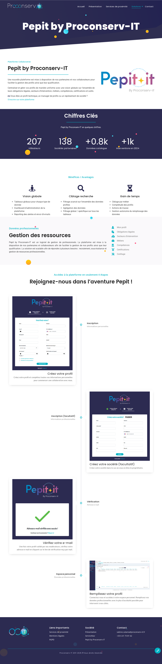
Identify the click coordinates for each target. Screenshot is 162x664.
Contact (149, 6)
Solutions (137, 6)
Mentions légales (56, 636)
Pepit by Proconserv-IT (95, 639)
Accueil (80, 6)
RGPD (51, 639)
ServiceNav (90, 636)
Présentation (95, 6)
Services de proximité (116, 6)
